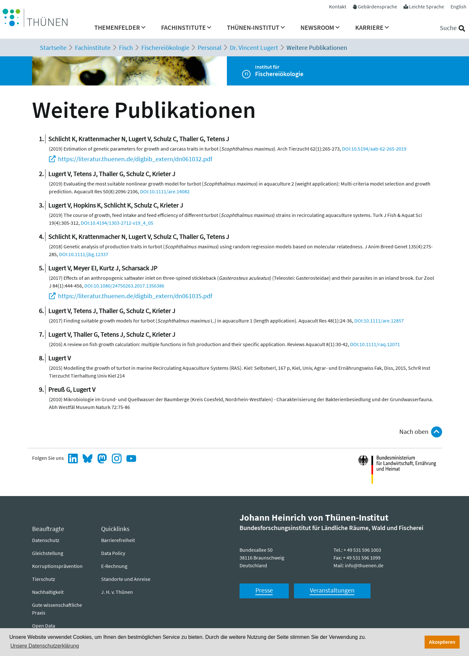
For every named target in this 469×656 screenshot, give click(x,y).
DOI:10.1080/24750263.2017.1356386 (124, 285)
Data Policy (113, 553)
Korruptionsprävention (57, 566)
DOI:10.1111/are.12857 (379, 320)
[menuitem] (120, 29)
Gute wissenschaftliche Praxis (57, 609)
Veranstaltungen (332, 590)
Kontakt (337, 6)
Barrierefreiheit (118, 540)
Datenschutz (45, 540)
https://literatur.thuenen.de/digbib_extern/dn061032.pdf (135, 159)
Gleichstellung (47, 553)
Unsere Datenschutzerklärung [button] (44, 646)
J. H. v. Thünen (117, 592)
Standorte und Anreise (125, 579)
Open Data (43, 625)
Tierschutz (43, 579)
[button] (120, 29)
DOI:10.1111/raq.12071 (375, 344)
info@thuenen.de (364, 565)
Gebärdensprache (377, 6)
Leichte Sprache (426, 6)
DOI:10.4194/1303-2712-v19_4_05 (117, 223)
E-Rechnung (114, 566)
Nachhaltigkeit (48, 592)
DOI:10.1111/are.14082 (165, 191)
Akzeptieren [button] (442, 642)
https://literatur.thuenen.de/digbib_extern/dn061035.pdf (135, 296)
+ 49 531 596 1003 (362, 550)
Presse (264, 590)
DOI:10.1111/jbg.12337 (83, 254)
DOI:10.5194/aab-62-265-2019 (374, 148)
